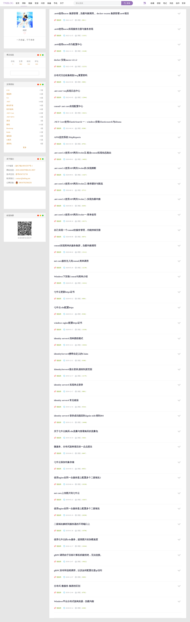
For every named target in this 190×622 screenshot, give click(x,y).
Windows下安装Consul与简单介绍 (71, 276)
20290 (84, 515)
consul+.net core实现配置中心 (68, 106)
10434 (84, 345)
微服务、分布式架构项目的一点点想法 (73, 446)
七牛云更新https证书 (64, 292)
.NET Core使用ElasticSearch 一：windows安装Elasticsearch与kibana (87, 122)
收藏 (152, 3)
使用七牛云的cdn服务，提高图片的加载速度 (76, 539)
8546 (83, 314)
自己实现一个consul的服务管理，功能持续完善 (77, 230)
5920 (83, 438)
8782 (83, 592)
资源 (36, 3)
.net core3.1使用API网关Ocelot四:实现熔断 (75, 168)
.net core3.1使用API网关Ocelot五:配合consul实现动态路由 (82, 153)
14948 (84, 422)
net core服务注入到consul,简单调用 (71, 261)
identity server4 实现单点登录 (68, 385)
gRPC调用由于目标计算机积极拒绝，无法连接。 (78, 555)
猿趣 (49, 3)
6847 (83, 453)
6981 (83, 299)
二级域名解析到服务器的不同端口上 (72, 524)
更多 (24, 147)
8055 (83, 469)
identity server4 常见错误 (66, 400)
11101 (84, 35)
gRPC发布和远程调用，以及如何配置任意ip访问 (78, 570)
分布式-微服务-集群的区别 (67, 586)
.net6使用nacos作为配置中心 (68, 44)
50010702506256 (25, 183)
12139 (84, 268)
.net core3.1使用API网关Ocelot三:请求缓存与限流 (78, 183)
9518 (83, 407)
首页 (17, 3)
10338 (84, 484)
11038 (84, 329)
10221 (84, 113)
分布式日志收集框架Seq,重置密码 (70, 75)
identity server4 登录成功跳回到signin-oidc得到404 (79, 415)
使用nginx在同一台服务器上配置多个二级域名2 (77, 477)
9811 (83, 20)
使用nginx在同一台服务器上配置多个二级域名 (77, 508)
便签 (159, 3)
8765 (83, 144)
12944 (84, 97)
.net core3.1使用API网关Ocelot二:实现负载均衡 (77, 199)
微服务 (59, 20)
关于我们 (10, 159)
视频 (30, 3)
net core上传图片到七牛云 (67, 493)
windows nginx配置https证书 (68, 323)
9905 (83, 82)
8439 (83, 206)
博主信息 (10, 55)
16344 (84, 546)
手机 (55, 3)
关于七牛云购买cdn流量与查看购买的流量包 (76, 431)
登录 (184, 3)
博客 (24, 3)
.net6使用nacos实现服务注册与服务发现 (73, 29)
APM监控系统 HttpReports (67, 137)
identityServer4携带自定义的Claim (71, 354)
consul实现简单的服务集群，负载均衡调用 (75, 245)
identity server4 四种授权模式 (68, 338)
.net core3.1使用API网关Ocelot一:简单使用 (75, 214)
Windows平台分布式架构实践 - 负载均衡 (74, 601)
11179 (84, 376)
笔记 (165, 3)
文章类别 (10, 84)
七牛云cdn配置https (63, 307)
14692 (84, 159)
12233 (84, 66)
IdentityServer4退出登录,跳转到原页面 (73, 369)
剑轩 (25, 30)
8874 (83, 237)
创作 (178, 3)
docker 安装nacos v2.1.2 (65, 60)
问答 (43, 3)
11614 (84, 283)
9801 (83, 391)
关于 (62, 3)
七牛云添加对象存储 (64, 462)
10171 (84, 221)
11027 (84, 175)
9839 (83, 577)
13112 (84, 252)
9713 (83, 190)
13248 (84, 51)
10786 (84, 531)
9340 (83, 360)
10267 (84, 500)
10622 (84, 561)
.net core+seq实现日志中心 (67, 91)
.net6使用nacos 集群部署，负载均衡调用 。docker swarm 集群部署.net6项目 (91, 13)
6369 (83, 608)
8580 (83, 128)
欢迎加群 (10, 215)
